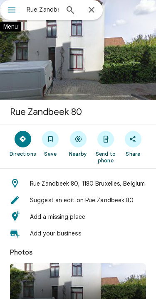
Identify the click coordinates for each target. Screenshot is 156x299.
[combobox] (43, 10)
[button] (78, 183)
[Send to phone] (105, 146)
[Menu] (11, 11)
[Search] (70, 11)
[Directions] (23, 143)
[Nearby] (78, 143)
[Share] (133, 143)
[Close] (91, 10)
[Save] (50, 143)
